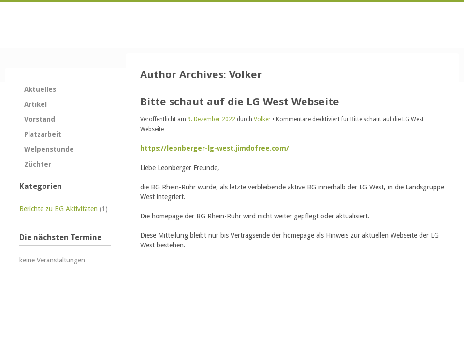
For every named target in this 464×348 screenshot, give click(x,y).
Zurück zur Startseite (65, 25)
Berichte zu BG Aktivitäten (58, 209)
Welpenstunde (49, 149)
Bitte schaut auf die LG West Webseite (239, 102)
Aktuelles (40, 89)
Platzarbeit (42, 134)
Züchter (37, 164)
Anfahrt (416, 24)
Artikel (35, 104)
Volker (245, 75)
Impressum (437, 24)
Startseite (376, 24)
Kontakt (396, 24)
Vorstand (39, 119)
